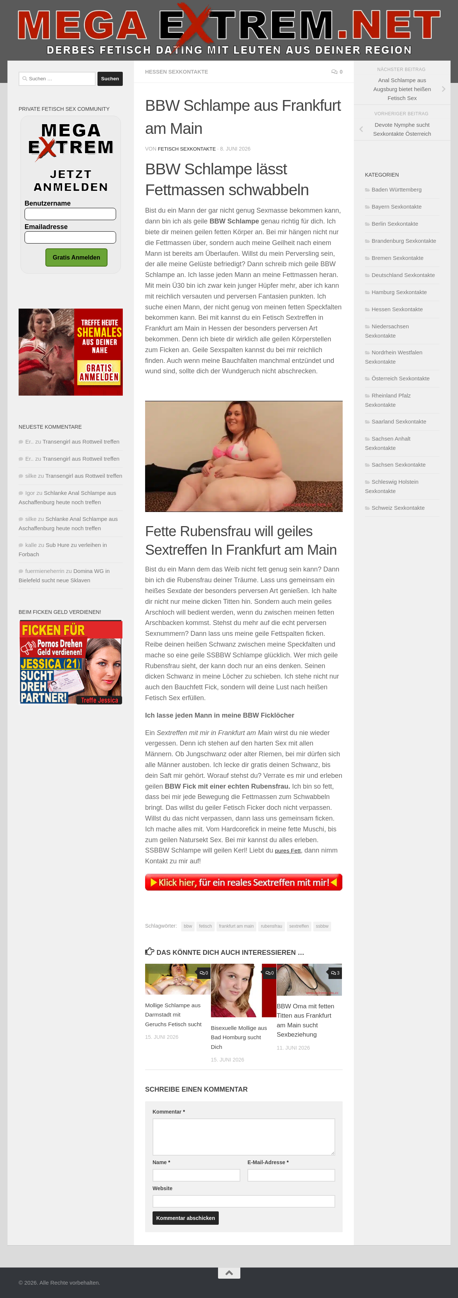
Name (161, 1162)
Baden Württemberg (397, 189)
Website (162, 1188)
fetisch (205, 925)
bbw (188, 925)
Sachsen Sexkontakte (399, 464)
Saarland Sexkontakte (399, 421)
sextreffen (299, 925)
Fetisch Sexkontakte (189, 149)
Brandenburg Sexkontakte (404, 241)
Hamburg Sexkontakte (399, 292)
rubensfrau (271, 925)
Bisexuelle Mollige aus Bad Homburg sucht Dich (236, 1037)
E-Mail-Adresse (268, 1162)
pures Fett (290, 850)
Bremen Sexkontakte (397, 258)
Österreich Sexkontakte (401, 378)
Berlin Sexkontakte (395, 223)
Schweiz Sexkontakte (398, 508)
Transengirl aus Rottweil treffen (80, 441)
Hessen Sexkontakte (180, 71)
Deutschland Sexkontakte (403, 275)
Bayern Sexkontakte (397, 206)
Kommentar (169, 1111)
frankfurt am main (236, 925)
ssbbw (322, 925)
